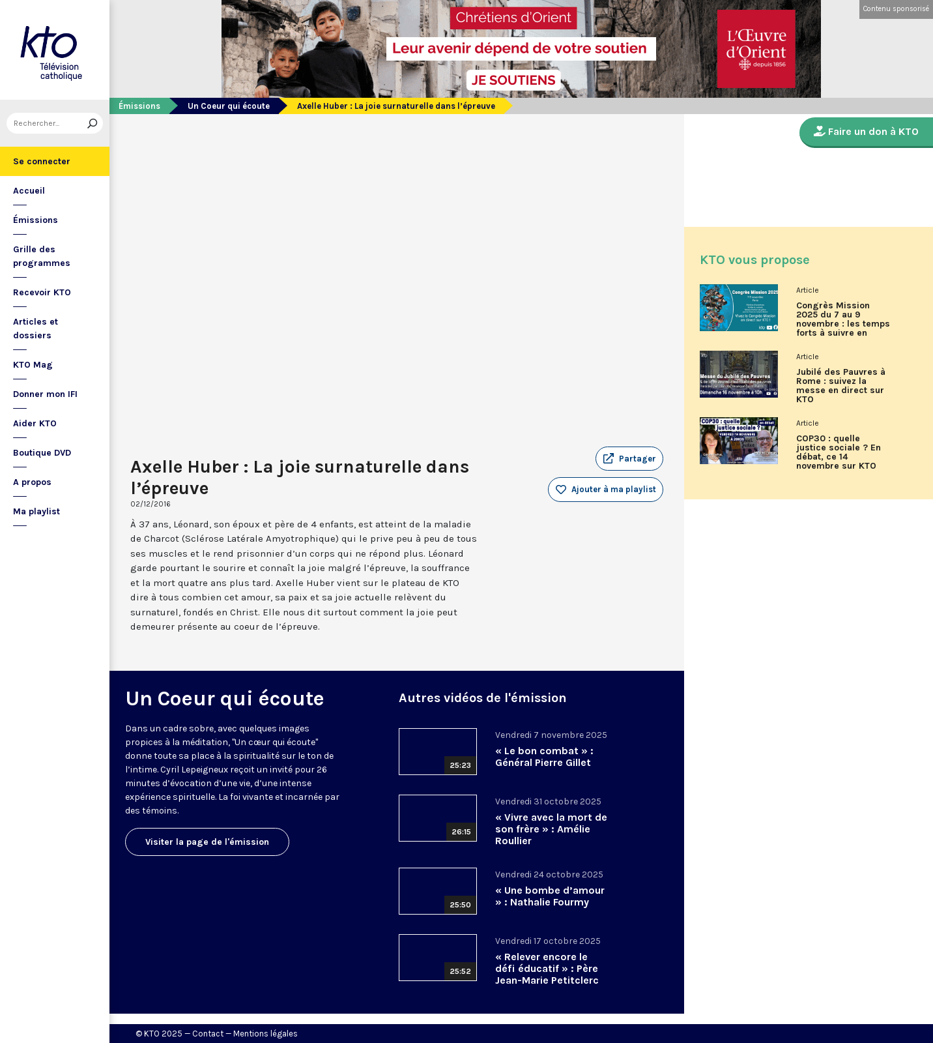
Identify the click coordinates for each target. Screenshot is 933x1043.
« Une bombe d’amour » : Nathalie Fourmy (550, 896)
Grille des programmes (41, 256)
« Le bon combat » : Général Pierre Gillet (544, 756)
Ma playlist (36, 511)
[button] (629, 459)
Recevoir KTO (42, 292)
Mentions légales (265, 1033)
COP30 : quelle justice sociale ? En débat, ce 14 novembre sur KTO (838, 452)
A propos (32, 482)
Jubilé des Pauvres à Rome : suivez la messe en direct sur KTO (840, 386)
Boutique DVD (42, 452)
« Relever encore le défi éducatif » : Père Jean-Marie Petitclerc (547, 968)
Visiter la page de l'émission (207, 841)
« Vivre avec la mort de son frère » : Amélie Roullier (551, 829)
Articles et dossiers (35, 328)
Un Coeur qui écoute (229, 106)
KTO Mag (33, 364)
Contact (207, 1033)
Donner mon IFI (45, 394)
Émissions (35, 220)
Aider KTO (35, 423)
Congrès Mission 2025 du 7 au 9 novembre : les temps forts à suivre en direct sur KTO (843, 324)
